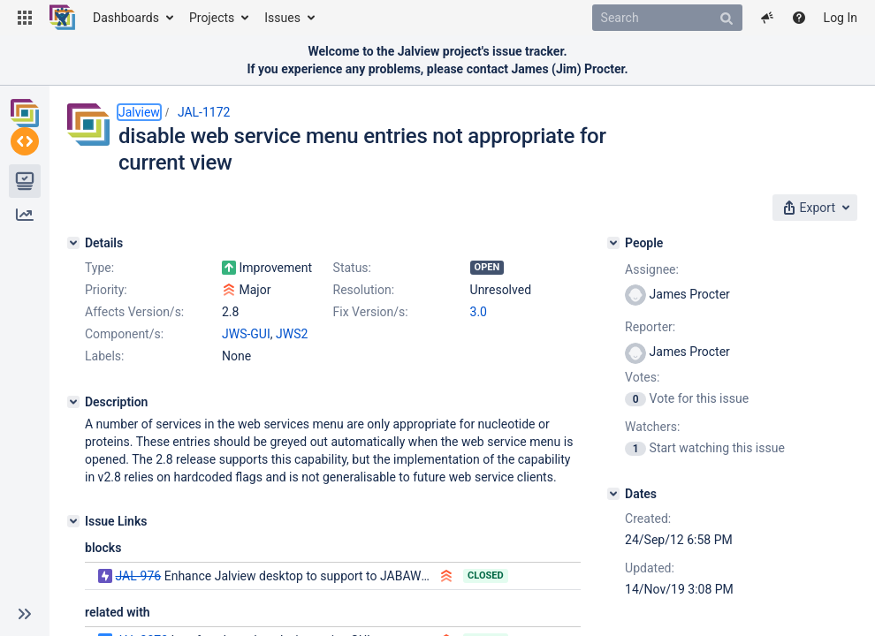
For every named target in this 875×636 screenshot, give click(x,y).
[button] (25, 17)
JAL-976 (138, 576)
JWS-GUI (246, 334)
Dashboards (126, 18)
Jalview (139, 112)
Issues (282, 18)
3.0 (478, 312)
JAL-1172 (204, 112)
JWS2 (292, 334)
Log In (840, 18)
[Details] (73, 243)
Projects (211, 18)
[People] (613, 243)
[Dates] (613, 494)
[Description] (73, 402)
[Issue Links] (73, 521)
